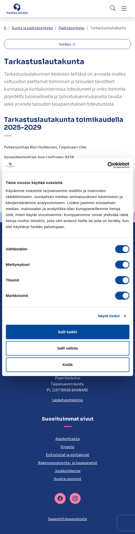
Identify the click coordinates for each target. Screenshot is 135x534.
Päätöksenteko (71, 28)
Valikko (65, 44)
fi (5, 28)
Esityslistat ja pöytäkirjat (67, 455)
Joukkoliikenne (68, 471)
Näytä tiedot (109, 316)
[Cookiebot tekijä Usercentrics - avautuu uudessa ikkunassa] (107, 165)
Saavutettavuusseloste (67, 519)
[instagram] (75, 498)
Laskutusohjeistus (67, 400)
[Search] (113, 8)
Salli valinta (67, 348)
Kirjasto (67, 447)
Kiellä (67, 365)
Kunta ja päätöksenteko (32, 28)
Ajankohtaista (67, 439)
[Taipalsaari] (17, 8)
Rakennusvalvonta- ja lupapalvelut (67, 463)
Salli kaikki (67, 332)
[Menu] (124, 8)
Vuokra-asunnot (67, 479)
